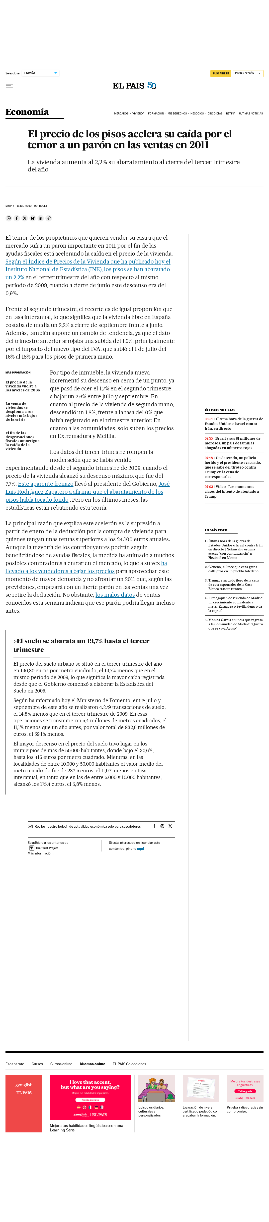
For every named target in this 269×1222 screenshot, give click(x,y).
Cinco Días (215, 113)
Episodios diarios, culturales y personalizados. (151, 1111)
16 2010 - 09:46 (32, 206)
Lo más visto (216, 530)
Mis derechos (177, 113)
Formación (156, 113)
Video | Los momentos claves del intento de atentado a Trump (232, 491)
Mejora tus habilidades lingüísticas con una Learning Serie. (86, 1127)
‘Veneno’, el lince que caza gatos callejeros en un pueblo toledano (233, 569)
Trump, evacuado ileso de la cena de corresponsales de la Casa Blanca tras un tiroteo (233, 584)
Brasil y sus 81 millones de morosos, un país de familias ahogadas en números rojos (233, 443)
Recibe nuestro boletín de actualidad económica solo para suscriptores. (88, 826)
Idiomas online (92, 1064)
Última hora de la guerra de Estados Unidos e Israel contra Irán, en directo (234, 424)
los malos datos (115, 594)
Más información (41, 853)
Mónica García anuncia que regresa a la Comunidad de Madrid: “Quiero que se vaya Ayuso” (235, 624)
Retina (230, 113)
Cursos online (61, 1064)
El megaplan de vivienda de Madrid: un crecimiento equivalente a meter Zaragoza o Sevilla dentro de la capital (235, 604)
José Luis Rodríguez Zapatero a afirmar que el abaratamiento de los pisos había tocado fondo (87, 491)
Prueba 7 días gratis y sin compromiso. (245, 1109)
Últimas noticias (220, 410)
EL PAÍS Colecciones (129, 1064)
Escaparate (14, 1064)
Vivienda (138, 113)
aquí (140, 848)
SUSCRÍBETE (221, 73)
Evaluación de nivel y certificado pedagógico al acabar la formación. (200, 1111)
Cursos (37, 1064)
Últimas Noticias (251, 113)
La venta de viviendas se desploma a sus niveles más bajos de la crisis (21, 412)
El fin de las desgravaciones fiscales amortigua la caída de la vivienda (22, 441)
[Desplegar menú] (9, 86)
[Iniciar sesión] (248, 73)
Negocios (197, 113)
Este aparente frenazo (46, 483)
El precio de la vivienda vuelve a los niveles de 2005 (22, 386)
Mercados (121, 113)
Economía (27, 112)
